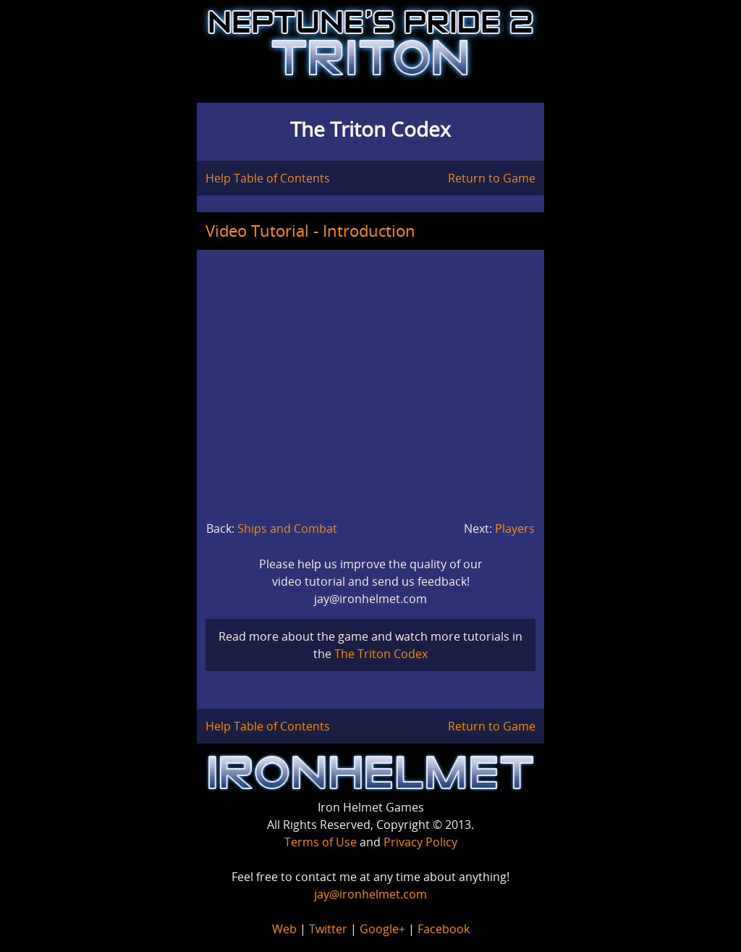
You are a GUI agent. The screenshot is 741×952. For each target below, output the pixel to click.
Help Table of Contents (268, 178)
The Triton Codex (381, 654)
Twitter (328, 929)
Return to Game (491, 178)
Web (284, 929)
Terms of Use (320, 842)
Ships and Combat (287, 528)
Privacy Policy (420, 842)
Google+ (382, 929)
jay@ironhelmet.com (370, 894)
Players (515, 528)
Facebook (444, 929)
